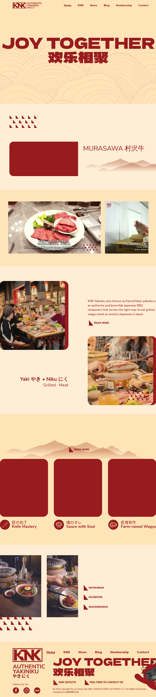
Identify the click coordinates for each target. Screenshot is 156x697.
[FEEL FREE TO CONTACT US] (105, 682)
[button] (79, 5)
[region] (142, 670)
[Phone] (16, 690)
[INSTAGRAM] (97, 587)
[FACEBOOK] (97, 597)
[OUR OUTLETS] (67, 682)
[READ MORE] (99, 323)
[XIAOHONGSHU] (97, 607)
